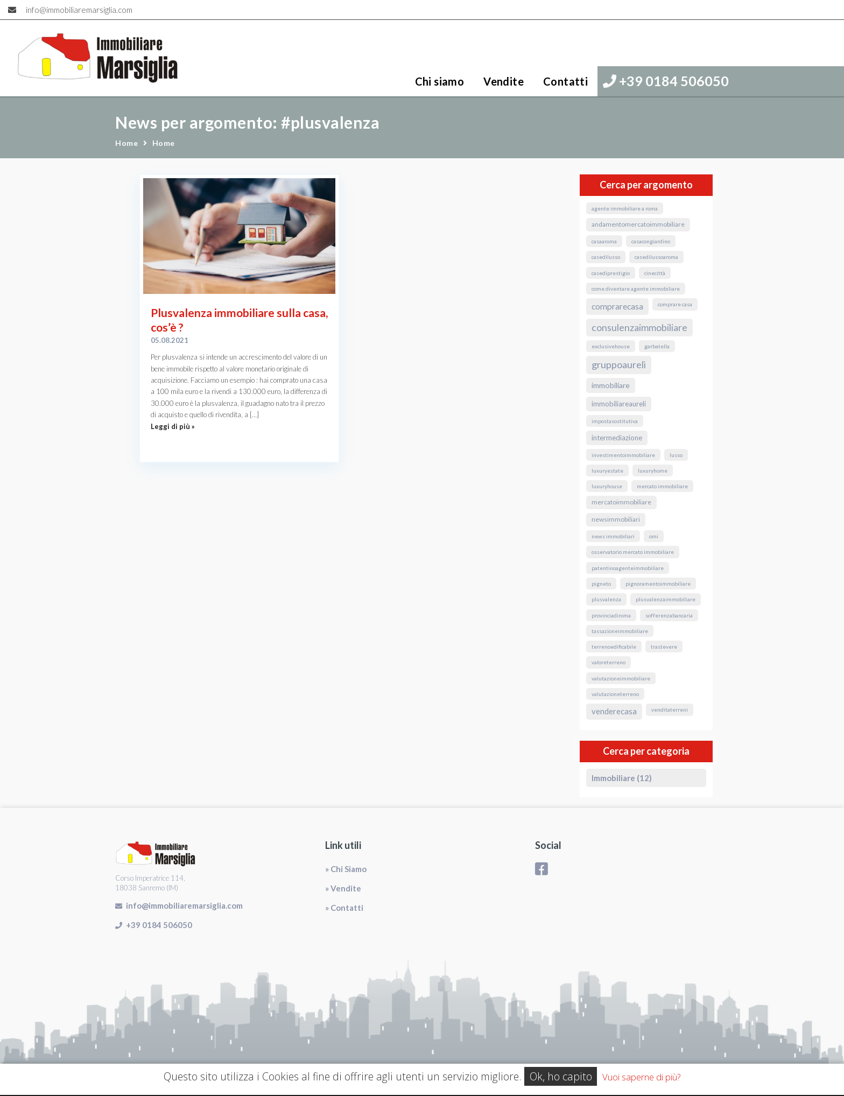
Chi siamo (440, 81)
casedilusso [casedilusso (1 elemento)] (606, 257)
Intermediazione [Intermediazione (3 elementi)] (617, 437)
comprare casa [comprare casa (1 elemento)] (675, 304)
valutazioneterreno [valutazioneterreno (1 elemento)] (615, 694)
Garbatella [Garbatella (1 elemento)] (657, 346)
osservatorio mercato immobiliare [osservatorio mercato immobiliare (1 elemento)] (633, 552)
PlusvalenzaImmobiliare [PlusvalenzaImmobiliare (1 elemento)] (665, 599)
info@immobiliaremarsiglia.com (79, 10)
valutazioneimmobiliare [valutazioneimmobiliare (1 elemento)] (621, 678)
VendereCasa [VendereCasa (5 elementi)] (614, 711)
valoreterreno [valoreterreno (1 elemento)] (608, 662)
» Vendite (343, 888)
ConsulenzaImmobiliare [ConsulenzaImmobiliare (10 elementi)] (639, 327)
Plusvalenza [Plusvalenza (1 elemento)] (606, 599)
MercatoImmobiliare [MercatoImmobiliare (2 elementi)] (621, 502)
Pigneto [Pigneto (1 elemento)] (601, 583)
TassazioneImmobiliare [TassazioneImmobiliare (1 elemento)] (620, 631)
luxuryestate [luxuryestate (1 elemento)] (607, 470)
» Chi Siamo (346, 869)
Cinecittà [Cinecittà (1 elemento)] (654, 273)
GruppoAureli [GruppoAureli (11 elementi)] (619, 364)
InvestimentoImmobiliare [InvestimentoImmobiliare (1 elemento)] (623, 455)
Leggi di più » (173, 426)
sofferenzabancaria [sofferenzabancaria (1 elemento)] (669, 615)
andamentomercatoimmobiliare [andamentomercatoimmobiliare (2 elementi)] (638, 224)
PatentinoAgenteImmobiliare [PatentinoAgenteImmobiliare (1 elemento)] (628, 568)
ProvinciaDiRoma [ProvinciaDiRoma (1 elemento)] (611, 615)
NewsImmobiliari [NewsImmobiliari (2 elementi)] (616, 519)
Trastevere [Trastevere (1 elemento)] (664, 646)
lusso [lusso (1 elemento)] (676, 455)
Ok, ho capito (561, 1076)
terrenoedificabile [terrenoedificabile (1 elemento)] (614, 646)
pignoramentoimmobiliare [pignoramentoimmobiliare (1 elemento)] (658, 583)
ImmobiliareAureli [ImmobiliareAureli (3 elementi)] (619, 403)
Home (126, 142)
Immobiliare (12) (622, 778)
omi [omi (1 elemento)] (653, 536)
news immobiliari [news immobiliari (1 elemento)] (613, 536)
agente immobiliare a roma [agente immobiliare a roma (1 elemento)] (625, 208)
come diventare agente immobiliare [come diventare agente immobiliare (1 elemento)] (636, 288)
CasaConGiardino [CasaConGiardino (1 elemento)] (650, 241)
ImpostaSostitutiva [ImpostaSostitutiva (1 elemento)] (615, 421)
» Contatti (344, 907)
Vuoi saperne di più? (641, 1077)
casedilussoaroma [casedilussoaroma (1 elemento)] (656, 257)
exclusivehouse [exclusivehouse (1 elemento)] (611, 346)
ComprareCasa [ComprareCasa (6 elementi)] (617, 306)
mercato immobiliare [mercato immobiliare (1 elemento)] (662, 486)
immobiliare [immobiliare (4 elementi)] (611, 385)
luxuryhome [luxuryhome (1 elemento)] (652, 470)
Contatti (565, 81)
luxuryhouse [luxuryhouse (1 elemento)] (607, 486)
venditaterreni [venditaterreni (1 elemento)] (669, 709)
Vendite (503, 81)
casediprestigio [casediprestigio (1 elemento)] (611, 273)
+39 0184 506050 (666, 81)
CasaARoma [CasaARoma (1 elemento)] (604, 241)
